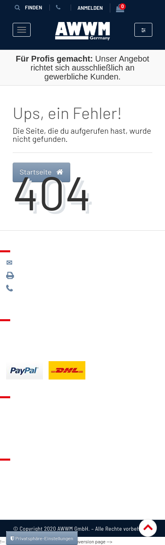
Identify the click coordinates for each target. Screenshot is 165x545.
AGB (11, 489)
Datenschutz (23, 479)
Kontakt (16, 406)
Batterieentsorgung (33, 349)
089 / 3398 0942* (37, 275)
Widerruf (18, 499)
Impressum (21, 509)
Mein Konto (21, 437)
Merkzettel (20, 416)
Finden (26, 7)
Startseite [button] (41, 171)
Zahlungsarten (25, 339)
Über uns (18, 468)
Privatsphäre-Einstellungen (42, 538)
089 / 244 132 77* (37, 288)
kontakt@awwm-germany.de (50, 262)
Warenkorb (21, 426)
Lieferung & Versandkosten (43, 329)
